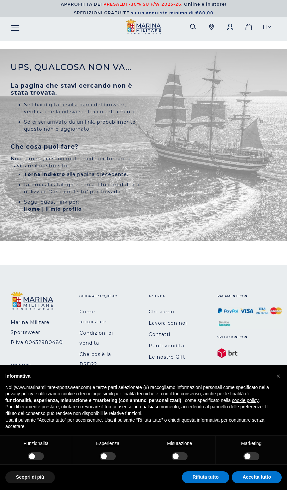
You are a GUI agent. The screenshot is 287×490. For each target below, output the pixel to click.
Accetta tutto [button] (256, 477)
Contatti (159, 334)
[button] (267, 27)
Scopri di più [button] (30, 477)
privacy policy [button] (19, 393)
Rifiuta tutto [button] (206, 477)
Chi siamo (161, 312)
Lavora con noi (168, 323)
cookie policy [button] (245, 400)
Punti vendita (166, 346)
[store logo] (143, 27)
